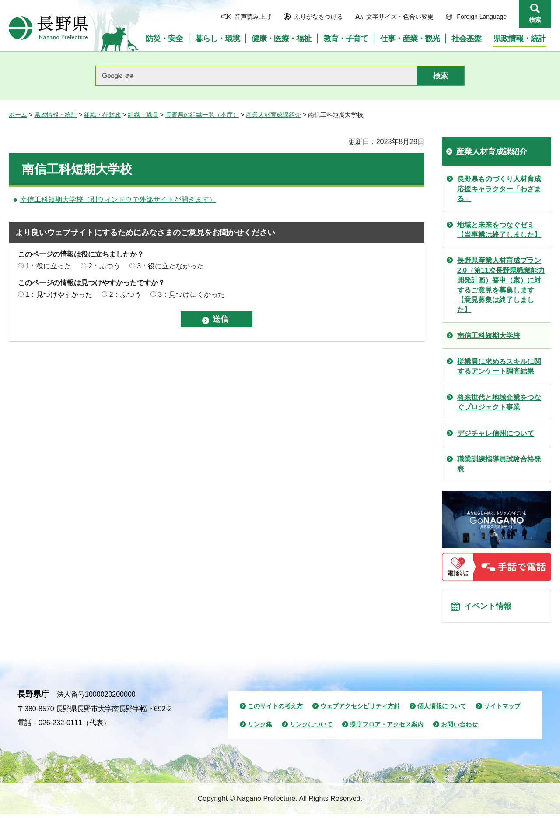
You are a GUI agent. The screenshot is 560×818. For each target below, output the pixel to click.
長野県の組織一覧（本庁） (202, 114)
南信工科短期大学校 (488, 335)
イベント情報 (490, 608)
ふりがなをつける (318, 16)
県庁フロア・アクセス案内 (387, 728)
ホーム (18, 114)
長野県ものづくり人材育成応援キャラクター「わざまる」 (499, 188)
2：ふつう (104, 266)
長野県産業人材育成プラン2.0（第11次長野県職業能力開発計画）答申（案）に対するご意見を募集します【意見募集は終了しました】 (501, 285)
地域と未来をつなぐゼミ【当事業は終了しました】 (499, 229)
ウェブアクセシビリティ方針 (360, 709)
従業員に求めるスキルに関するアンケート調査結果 (499, 366)
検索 (535, 19)
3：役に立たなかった (170, 266)
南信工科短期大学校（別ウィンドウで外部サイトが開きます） (118, 199)
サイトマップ (502, 709)
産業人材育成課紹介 (273, 114)
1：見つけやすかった (58, 294)
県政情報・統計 (55, 114)
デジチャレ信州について (495, 433)
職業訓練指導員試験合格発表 (499, 463)
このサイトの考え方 (275, 709)
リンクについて (311, 728)
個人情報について (441, 709)
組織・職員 (143, 114)
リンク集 (260, 728)
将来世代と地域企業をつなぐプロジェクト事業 (499, 402)
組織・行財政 (102, 114)
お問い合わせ (459, 728)
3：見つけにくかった (191, 294)
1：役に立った (48, 266)
